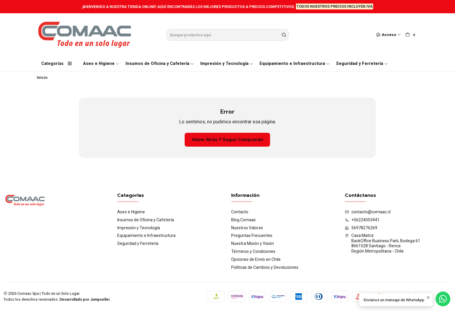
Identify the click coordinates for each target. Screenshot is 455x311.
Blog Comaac (243, 219)
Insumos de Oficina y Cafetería (159, 63)
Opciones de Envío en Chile (256, 259)
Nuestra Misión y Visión (252, 243)
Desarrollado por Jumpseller (84, 299)
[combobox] (227, 35)
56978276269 (361, 227)
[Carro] (411, 35)
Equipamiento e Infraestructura (294, 63)
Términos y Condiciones (253, 251)
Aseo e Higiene (101, 63)
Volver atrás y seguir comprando (227, 139)
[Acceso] (388, 35)
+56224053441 (362, 219)
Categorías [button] (56, 63)
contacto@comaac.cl (368, 211)
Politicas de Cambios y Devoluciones (264, 267)
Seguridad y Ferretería (362, 63)
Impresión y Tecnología (226, 63)
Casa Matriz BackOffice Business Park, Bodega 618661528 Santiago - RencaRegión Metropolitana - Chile (382, 243)
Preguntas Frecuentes (251, 235)
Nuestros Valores (247, 227)
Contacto (239, 211)
